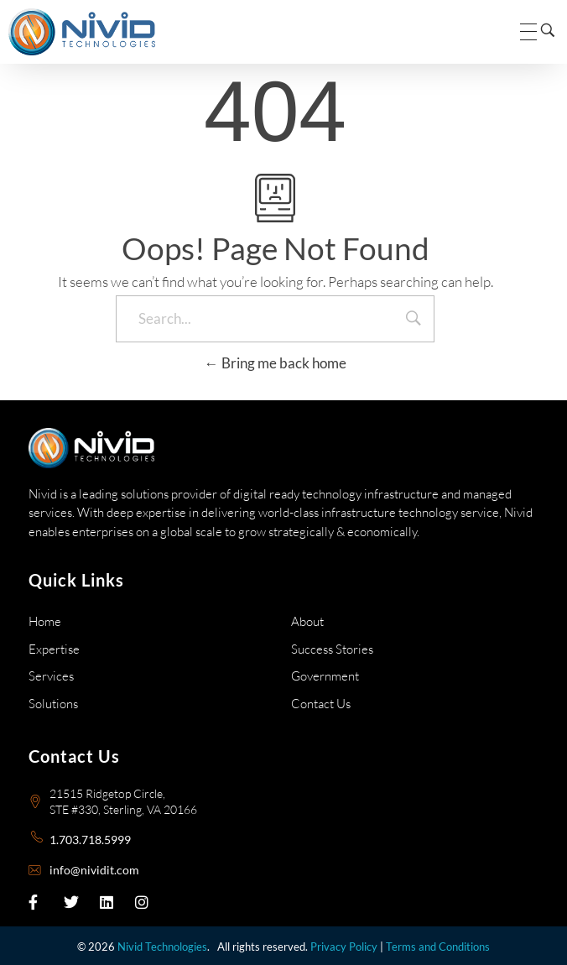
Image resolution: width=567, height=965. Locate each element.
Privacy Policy (343, 946)
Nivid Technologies (162, 946)
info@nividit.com (94, 870)
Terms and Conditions (438, 946)
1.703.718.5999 (90, 839)
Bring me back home (275, 363)
